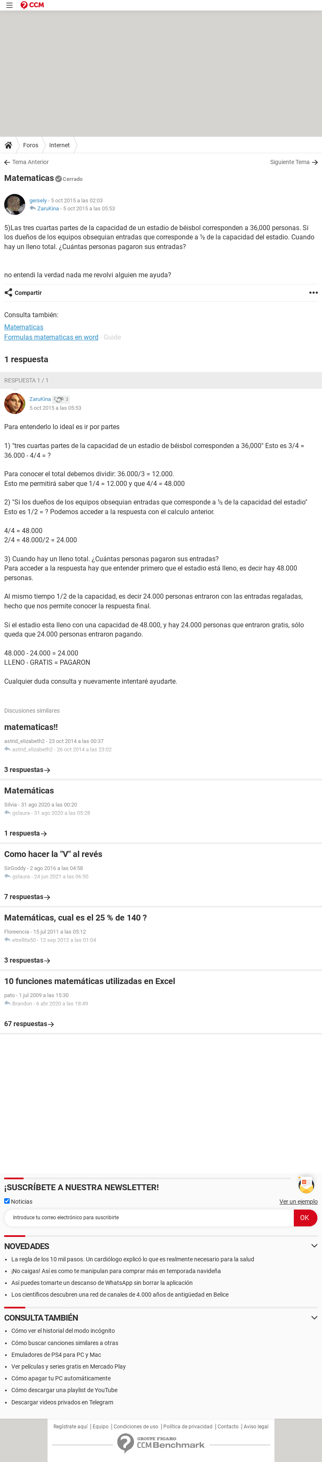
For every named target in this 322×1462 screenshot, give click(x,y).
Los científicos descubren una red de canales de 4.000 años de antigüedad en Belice (120, 1294)
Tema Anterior (30, 162)
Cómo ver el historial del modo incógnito (63, 1330)
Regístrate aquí (70, 1427)
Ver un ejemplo (298, 1201)
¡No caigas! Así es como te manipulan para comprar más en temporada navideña (116, 1271)
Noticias (18, 1201)
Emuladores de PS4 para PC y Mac (56, 1354)
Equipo (101, 1427)
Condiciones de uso (136, 1427)
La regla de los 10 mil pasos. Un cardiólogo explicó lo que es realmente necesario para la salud (132, 1259)
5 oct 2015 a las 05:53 (89, 208)
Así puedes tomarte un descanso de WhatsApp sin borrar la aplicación (102, 1282)
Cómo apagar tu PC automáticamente (61, 1378)
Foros (30, 145)
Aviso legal (256, 1427)
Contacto (228, 1427)
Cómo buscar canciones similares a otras (64, 1343)
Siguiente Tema (290, 162)
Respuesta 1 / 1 (26, 380)
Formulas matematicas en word (51, 337)
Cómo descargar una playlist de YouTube (64, 1390)
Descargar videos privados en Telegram (62, 1402)
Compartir (28, 292)
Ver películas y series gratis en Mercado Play (68, 1366)
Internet (59, 145)
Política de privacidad (188, 1427)
